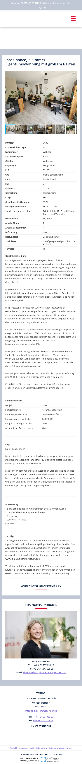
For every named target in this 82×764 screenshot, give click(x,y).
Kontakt (13, 748)
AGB (32, 748)
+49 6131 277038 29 (43, 720)
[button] (74, 73)
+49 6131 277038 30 (24, 3)
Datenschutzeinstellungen (60, 748)
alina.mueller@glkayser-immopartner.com (44, 672)
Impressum (24, 748)
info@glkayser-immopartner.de (54, 3)
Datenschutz (41, 748)
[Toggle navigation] (73, 18)
